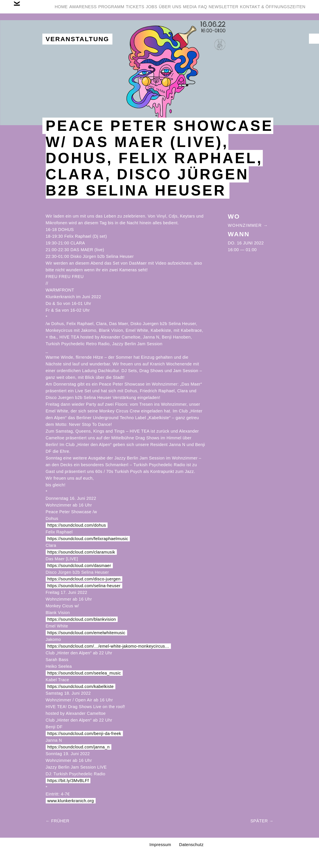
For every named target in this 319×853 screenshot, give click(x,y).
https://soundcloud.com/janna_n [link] (78, 747)
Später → (261, 821)
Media (241, 10)
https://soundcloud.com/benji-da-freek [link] (84, 733)
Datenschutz (191, 844)
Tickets (167, 10)
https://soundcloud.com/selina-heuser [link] (84, 585)
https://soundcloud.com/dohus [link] (76, 525)
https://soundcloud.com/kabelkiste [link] (80, 686)
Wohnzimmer (245, 225)
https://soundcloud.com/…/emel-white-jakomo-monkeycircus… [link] (108, 646)
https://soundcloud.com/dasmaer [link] (79, 565)
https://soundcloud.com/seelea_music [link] (84, 673)
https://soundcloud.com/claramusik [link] (81, 552)
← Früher (57, 821)
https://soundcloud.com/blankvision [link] (81, 619)
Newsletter (287, 10)
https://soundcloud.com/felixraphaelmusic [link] (87, 538)
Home (73, 10)
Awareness (102, 10)
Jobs (189, 10)
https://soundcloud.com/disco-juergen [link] (84, 579)
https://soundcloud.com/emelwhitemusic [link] (86, 632)
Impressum (160, 844)
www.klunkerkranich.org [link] (70, 800)
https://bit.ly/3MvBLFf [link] (68, 780)
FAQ (260, 10)
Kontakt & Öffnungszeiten (269, 30)
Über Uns (214, 10)
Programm (137, 10)
